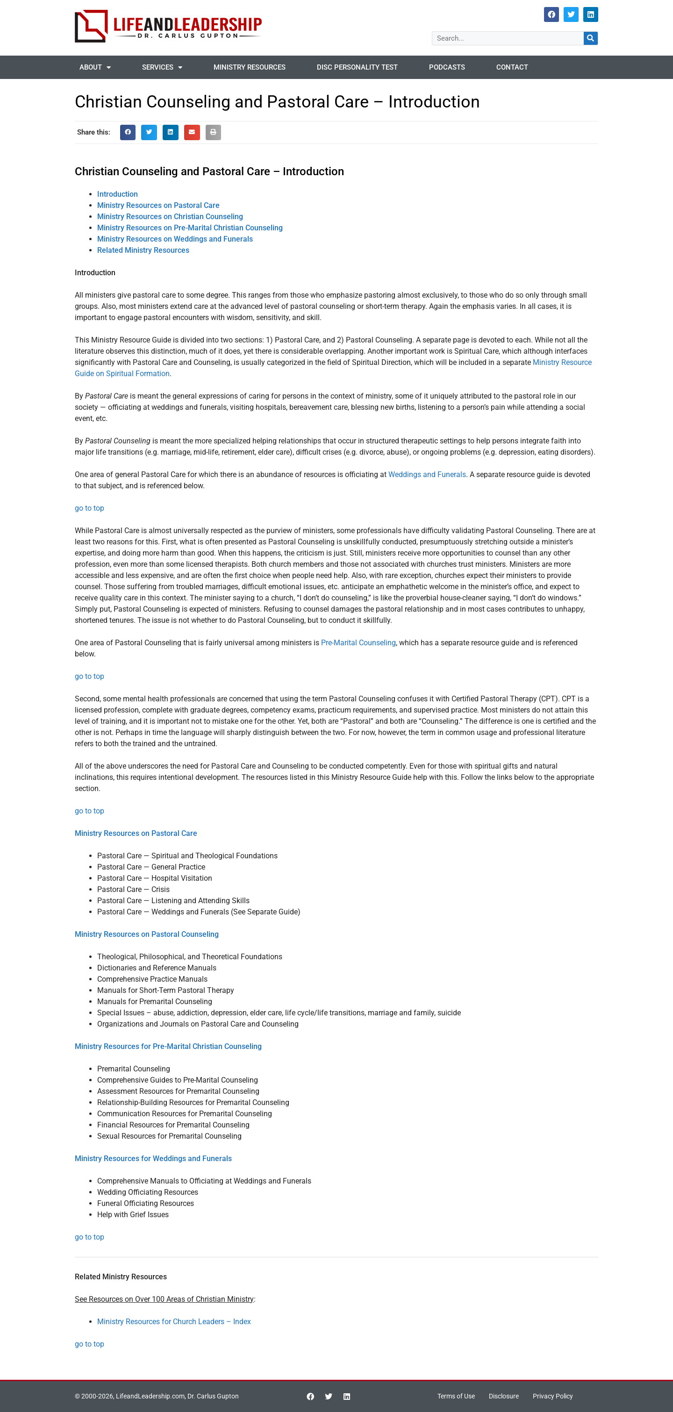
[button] (128, 133)
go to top (89, 508)
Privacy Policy (557, 1396)
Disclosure (504, 1396)
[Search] (591, 38)
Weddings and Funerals (427, 474)
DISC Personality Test (357, 67)
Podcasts (447, 67)
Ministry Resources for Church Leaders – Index (174, 1321)
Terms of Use (452, 1396)
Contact (512, 67)
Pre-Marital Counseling (358, 642)
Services (162, 67)
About (95, 67)
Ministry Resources (250, 67)
